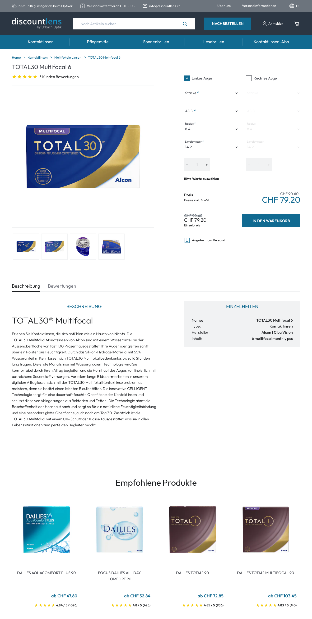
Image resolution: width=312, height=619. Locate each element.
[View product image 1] (26, 247)
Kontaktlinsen (41, 41)
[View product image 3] (83, 247)
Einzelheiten (242, 306)
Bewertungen (62, 286)
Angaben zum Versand (204, 240)
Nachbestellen (228, 23)
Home (17, 57)
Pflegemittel (98, 41)
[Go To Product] (46, 529)
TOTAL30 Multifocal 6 (104, 57)
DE (294, 6)
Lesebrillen (213, 41)
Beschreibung (26, 286)
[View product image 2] (55, 247)
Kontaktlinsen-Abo (271, 41)
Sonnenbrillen (156, 41)
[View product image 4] (111, 247)
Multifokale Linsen (68, 57)
